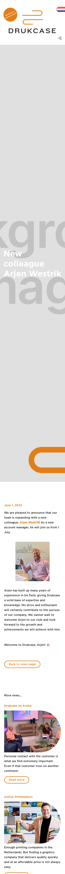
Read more (16, 779)
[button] (60, 38)
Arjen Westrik (29, 522)
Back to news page (22, 664)
